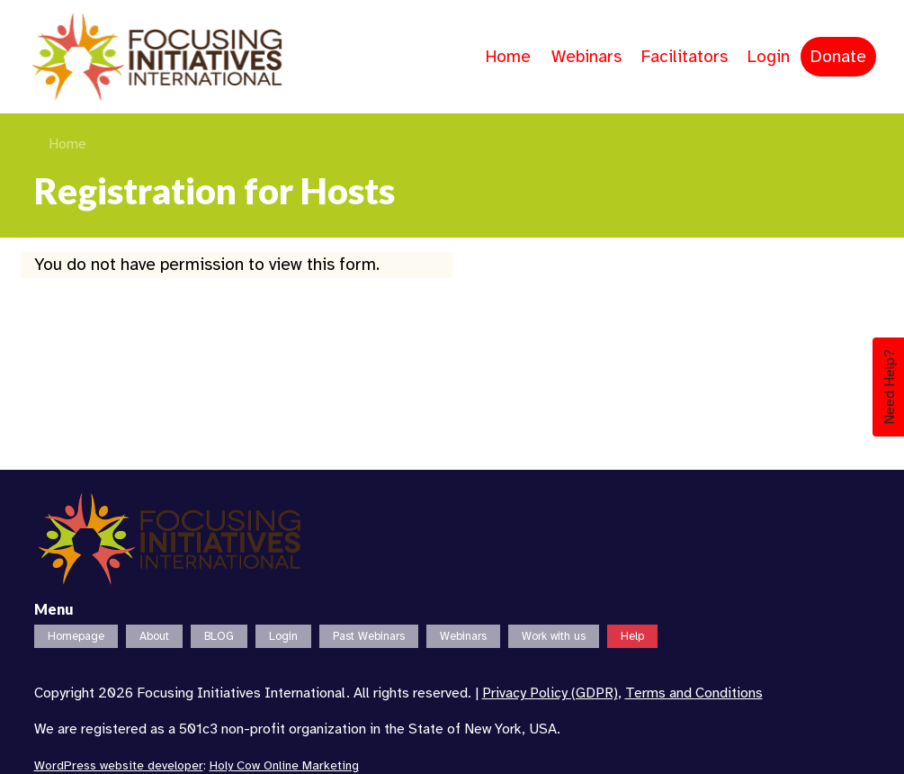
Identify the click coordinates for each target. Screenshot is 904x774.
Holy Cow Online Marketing (284, 765)
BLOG (219, 636)
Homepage (76, 636)
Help (632, 636)
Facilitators (684, 57)
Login (768, 57)
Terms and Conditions (694, 693)
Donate (838, 57)
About (154, 636)
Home (508, 57)
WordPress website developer (118, 765)
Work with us (554, 636)
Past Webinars (369, 636)
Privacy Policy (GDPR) (550, 693)
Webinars (586, 57)
